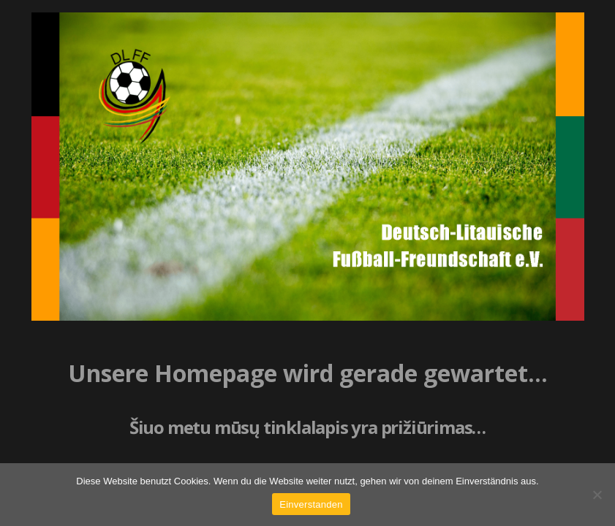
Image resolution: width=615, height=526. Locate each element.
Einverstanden (310, 504)
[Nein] (596, 494)
